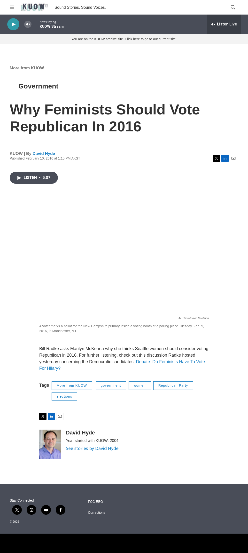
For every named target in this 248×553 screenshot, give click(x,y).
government (111, 385)
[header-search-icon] (233, 7)
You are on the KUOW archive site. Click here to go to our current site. (124, 39)
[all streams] (224, 24)
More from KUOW (27, 68)
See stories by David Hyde (92, 448)
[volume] (28, 24)
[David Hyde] (50, 444)
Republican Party (173, 385)
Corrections (96, 512)
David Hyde (43, 153)
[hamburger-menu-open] (11, 7)
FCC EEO (95, 502)
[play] (13, 24)
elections (64, 396)
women (140, 385)
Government (38, 86)
